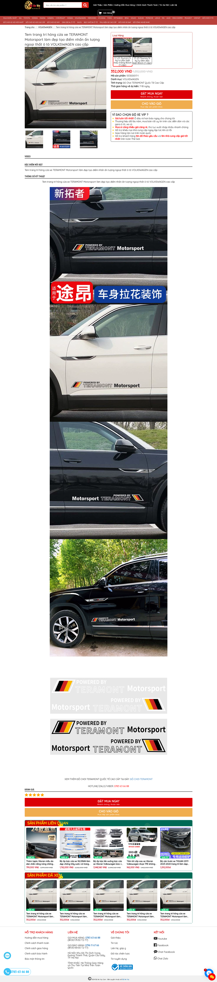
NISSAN (70, 18)
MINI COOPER (177, 18)
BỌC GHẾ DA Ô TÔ (91, 22)
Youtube (160, 938)
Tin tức (114, 943)
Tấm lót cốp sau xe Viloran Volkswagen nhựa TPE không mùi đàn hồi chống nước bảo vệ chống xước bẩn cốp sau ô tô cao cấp (141, 863)
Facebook (161, 945)
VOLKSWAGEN (80, 18)
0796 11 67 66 (92, 945)
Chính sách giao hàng (36, 948)
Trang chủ (29, 27)
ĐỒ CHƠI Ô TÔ (207, 18)
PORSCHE (149, 18)
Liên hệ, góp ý (118, 948)
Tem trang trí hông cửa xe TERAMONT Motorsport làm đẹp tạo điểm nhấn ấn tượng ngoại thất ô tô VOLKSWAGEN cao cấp (40, 915)
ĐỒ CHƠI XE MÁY (53, 22)
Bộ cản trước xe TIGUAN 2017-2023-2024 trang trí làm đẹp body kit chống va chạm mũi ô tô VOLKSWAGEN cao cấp (175, 863)
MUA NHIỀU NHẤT (10, 18)
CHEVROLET (60, 18)
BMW (127, 18)
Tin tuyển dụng (119, 958)
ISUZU (79, 22)
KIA (20, 18)
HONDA (35, 18)
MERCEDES (92, 18)
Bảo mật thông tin (34, 958)
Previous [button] (22, 139)
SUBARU (50, 18)
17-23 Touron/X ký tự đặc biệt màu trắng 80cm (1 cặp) (122, 52)
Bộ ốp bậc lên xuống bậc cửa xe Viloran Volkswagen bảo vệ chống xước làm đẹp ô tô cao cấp (108, 863)
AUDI (168, 18)
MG (163, 18)
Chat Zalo (161, 958)
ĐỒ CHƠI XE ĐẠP (124, 22)
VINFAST (197, 18)
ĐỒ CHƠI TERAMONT (141, 779)
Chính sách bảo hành (36, 953)
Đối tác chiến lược (120, 953)
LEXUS (157, 18)
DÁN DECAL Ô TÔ (68, 22)
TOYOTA (27, 18)
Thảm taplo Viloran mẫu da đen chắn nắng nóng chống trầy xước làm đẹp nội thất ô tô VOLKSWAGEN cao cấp (41, 863)
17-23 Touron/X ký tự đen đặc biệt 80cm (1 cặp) (142, 51)
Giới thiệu (116, 937)
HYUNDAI (101, 18)
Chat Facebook (164, 951)
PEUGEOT (188, 18)
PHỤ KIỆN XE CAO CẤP (108, 22)
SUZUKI (141, 18)
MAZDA (42, 18)
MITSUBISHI (118, 18)
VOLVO (133, 18)
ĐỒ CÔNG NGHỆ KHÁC (141, 22)
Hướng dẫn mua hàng (36, 937)
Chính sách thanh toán (37, 943)
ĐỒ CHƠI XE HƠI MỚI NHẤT (13, 22)
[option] (65, 87)
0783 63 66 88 (92, 937)
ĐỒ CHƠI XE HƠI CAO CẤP (35, 22)
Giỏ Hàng (107, 13)
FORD (109, 18)
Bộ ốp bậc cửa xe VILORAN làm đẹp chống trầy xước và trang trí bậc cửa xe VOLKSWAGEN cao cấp (75, 863)
